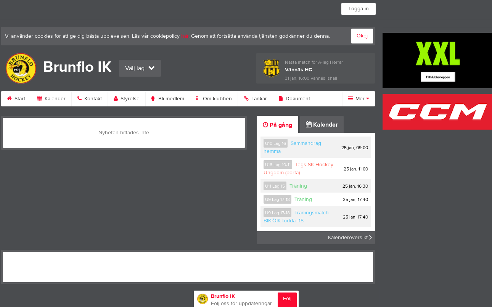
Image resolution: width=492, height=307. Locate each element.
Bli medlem (167, 98)
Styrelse (127, 98)
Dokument (294, 98)
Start (16, 98)
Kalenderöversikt (350, 237)
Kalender (51, 98)
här (184, 36)
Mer (358, 98)
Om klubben (214, 98)
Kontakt (89, 98)
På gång (277, 125)
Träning (298, 186)
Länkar (255, 98)
